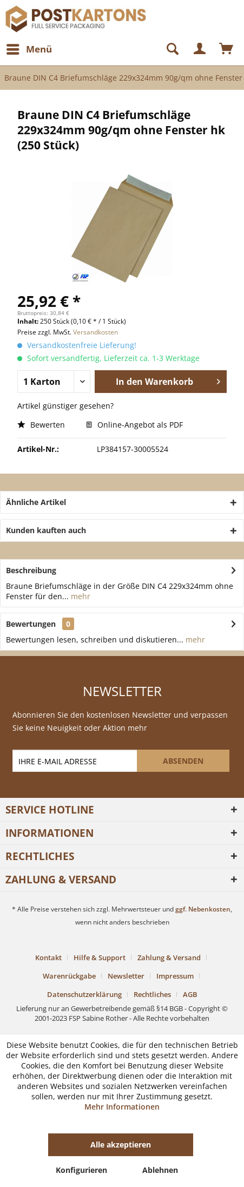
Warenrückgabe (69, 976)
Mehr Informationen (122, 1106)
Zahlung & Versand (169, 957)
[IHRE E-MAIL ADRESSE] (76, 761)
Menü (29, 48)
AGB (190, 994)
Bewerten (41, 424)
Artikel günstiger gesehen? (65, 406)
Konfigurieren (81, 1170)
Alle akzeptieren (120, 1144)
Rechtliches (152, 994)
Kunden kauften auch (46, 530)
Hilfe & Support (100, 957)
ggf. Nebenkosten (202, 909)
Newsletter (126, 976)
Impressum (175, 976)
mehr (79, 596)
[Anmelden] (200, 49)
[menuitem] (28, 49)
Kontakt (48, 957)
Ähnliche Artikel (36, 502)
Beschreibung (31, 570)
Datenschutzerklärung (84, 994)
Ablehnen (160, 1170)
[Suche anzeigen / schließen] (168, 49)
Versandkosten (95, 332)
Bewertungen (31, 624)
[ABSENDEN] (183, 761)
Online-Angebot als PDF (134, 424)
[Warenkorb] (227, 49)
